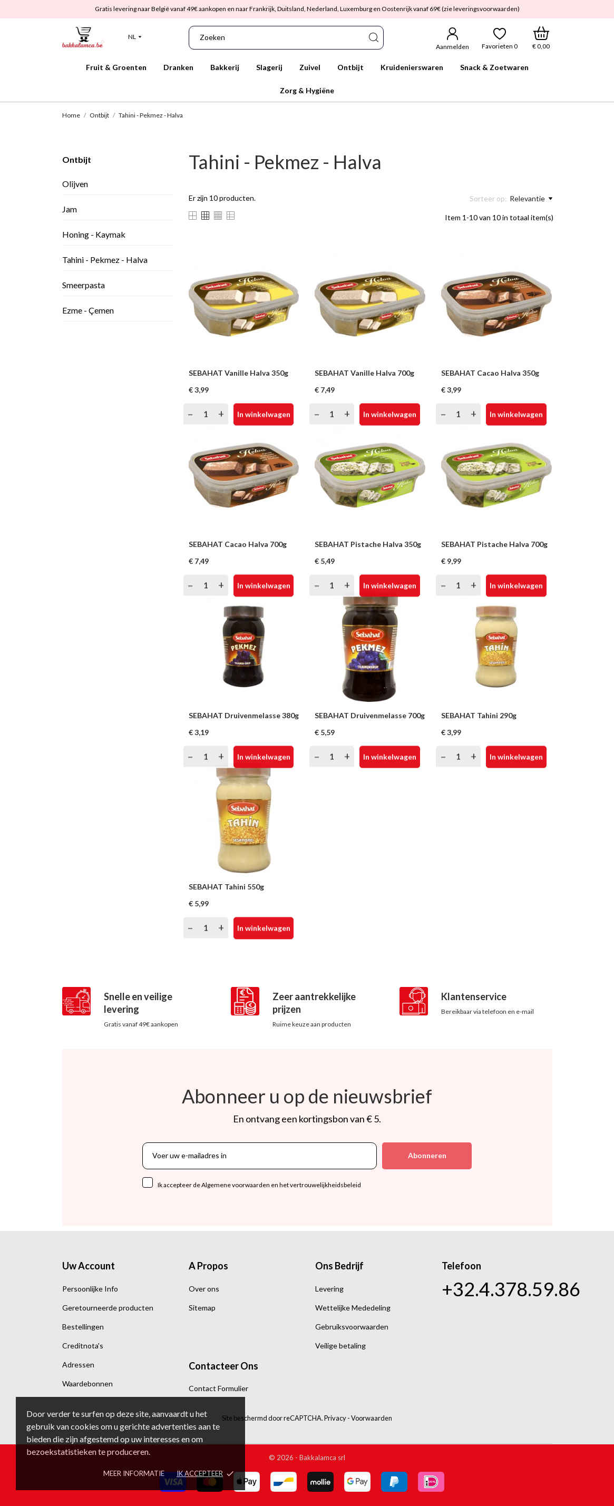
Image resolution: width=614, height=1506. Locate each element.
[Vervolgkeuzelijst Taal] (135, 37)
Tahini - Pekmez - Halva (105, 260)
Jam (69, 209)
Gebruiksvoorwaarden (351, 1326)
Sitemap (202, 1307)
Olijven (75, 184)
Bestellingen (83, 1326)
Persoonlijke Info (90, 1288)
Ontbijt (76, 159)
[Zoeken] (373, 38)
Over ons (204, 1288)
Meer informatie (133, 1473)
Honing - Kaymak (93, 234)
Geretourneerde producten (107, 1307)
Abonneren (427, 1155)
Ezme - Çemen (88, 310)
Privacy (335, 1418)
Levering (329, 1288)
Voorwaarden (371, 1418)
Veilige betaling (340, 1345)
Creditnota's (82, 1345)
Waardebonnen (87, 1383)
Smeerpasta (83, 285)
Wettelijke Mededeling (353, 1307)
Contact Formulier (218, 1388)
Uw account (88, 1266)
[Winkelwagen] (541, 38)
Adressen (78, 1364)
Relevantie (531, 198)
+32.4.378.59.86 (511, 1289)
